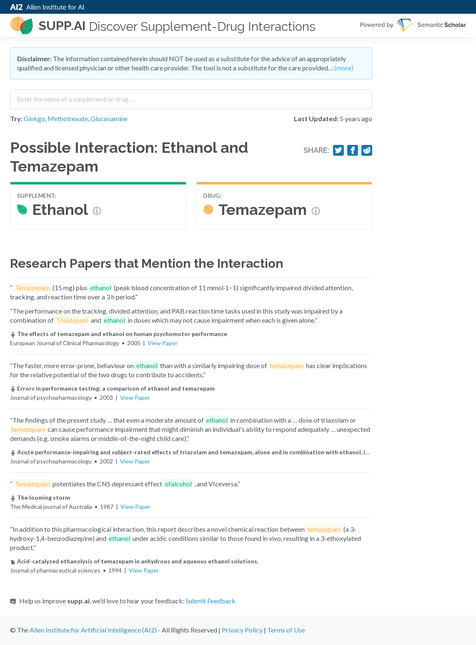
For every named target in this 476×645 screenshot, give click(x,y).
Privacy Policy (242, 630)
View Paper (163, 342)
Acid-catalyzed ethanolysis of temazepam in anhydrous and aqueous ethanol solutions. (134, 561)
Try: (16, 118)
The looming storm (40, 497)
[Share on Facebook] (352, 150)
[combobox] (191, 96)
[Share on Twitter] (338, 150)
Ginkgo (34, 118)
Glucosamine (109, 118)
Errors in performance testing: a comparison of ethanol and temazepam (112, 388)
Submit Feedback (210, 601)
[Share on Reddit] (367, 150)
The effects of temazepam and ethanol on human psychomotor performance (118, 333)
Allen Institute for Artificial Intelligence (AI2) (93, 630)
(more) (343, 68)
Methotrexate (68, 118)
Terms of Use (286, 630)
